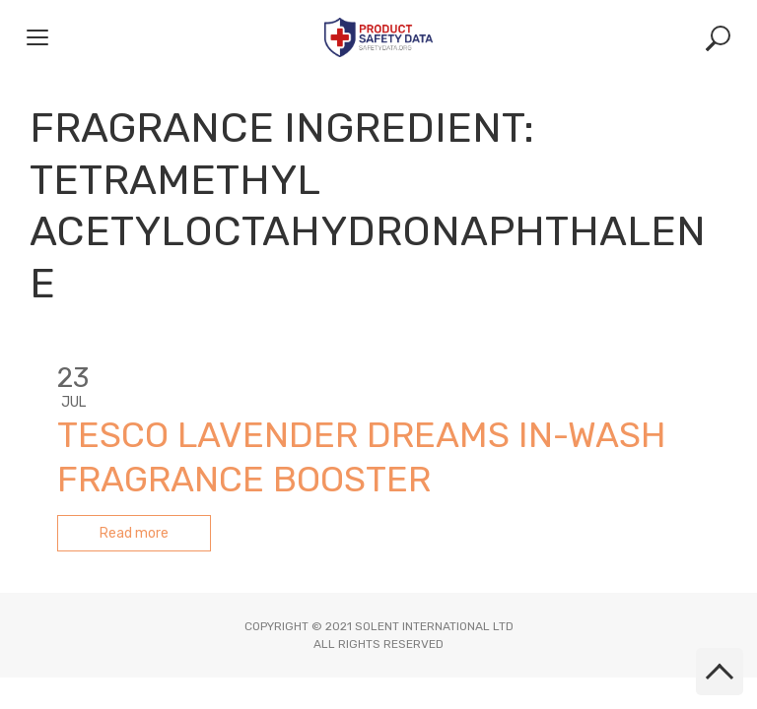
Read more (134, 533)
